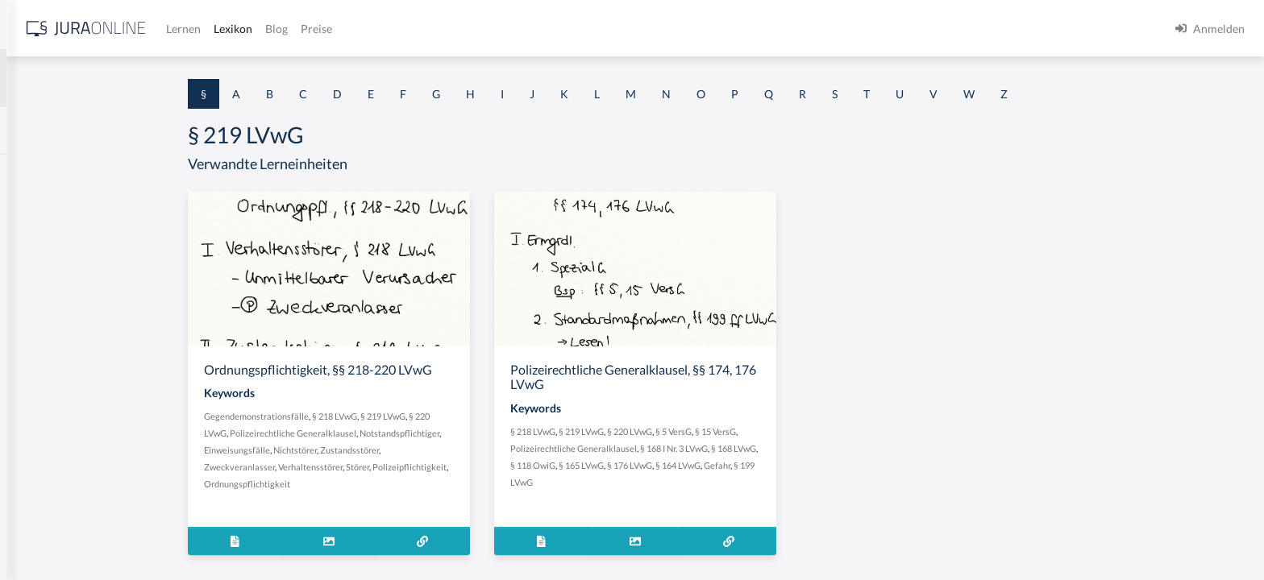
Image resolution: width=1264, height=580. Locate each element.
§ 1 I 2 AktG (41, 389)
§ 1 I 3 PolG (41, 461)
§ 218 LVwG (460, 416)
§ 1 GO (30, 244)
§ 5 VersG (799, 431)
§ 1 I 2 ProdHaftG (56, 425)
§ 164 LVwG (803, 465)
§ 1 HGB (33, 280)
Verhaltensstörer (436, 467)
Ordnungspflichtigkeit (373, 483)
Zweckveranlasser (365, 467)
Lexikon (484, 28)
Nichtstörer (421, 450)
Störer (483, 467)
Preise (568, 28)
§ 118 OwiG (658, 465)
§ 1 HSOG (37, 316)
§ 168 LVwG (859, 448)
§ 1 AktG (34, 171)
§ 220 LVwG (755, 431)
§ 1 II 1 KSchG (47, 534)
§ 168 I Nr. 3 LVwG (800, 448)
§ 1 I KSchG (41, 497)
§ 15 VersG (841, 431)
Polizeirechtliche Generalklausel (419, 433)
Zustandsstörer (475, 450)
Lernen (435, 28)
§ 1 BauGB (38, 207)
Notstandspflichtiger (525, 433)
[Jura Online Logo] (337, 28)
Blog (528, 28)
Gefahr (843, 465)
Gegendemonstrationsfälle (382, 416)
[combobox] (129, 78)
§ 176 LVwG (755, 465)
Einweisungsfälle (363, 450)
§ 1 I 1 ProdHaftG (56, 352)
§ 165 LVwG (707, 465)
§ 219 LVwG (508, 416)
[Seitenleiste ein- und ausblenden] (232, 24)
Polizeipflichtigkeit (535, 467)
